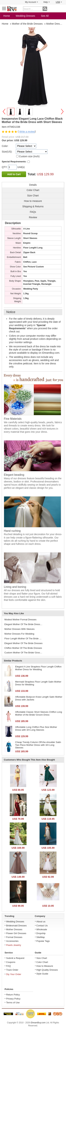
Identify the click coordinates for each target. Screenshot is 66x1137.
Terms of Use (13, 1002)
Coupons (10, 962)
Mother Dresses (14, 929)
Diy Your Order (13, 974)
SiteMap (40, 937)
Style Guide (42, 973)
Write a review (27, 131)
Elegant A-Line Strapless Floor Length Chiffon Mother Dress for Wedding (38, 668)
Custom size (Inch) (29, 156)
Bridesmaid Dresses (16, 925)
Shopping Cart (61, 8)
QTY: (5, 167)
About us (40, 921)
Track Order (12, 970)
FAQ (8, 966)
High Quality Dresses (47, 970)
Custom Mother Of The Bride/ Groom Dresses (23, 652)
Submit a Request (15, 958)
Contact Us (42, 925)
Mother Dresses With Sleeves (19, 629)
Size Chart (41, 958)
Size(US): (7, 151)
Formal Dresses (14, 937)
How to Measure (44, 966)
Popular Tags (43, 941)
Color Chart (42, 962)
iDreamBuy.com (38, 1022)
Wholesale (41, 929)
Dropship (41, 933)
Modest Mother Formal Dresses (20, 619)
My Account (31, 2)
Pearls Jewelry (13, 945)
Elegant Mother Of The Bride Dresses (23, 643)
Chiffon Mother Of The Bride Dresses (23, 648)
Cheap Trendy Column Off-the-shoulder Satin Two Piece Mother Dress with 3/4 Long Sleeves (38, 745)
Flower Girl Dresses (16, 933)
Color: (5, 146)
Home (6, 15)
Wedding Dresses (25, 15)
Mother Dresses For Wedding (19, 633)
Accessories (12, 941)
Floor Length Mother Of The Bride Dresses (23, 638)
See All (45, 15)
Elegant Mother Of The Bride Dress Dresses (23, 624)
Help (46, 2)
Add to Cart (14, 174)
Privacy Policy (13, 998)
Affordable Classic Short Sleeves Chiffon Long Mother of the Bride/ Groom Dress (38, 713)
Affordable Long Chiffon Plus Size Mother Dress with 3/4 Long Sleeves (36, 728)
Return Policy (13, 994)
